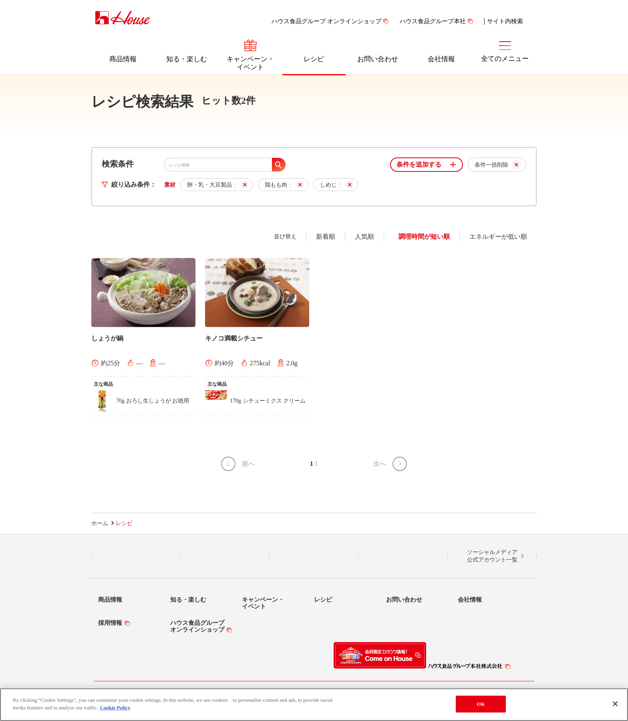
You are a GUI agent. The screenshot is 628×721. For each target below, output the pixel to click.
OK (481, 704)
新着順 (325, 236)
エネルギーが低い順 (498, 236)
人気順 (364, 236)
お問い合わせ (377, 59)
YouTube (402, 556)
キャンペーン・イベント (250, 63)
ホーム (99, 523)
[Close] (615, 704)
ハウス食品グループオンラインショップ (197, 626)
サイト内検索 (505, 21)
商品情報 (123, 59)
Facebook (314, 556)
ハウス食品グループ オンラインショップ (326, 21)
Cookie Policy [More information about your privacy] (115, 708)
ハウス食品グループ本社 (433, 21)
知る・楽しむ (186, 59)
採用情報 (110, 623)
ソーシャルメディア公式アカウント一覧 (492, 556)
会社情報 (441, 59)
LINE (136, 556)
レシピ (314, 59)
